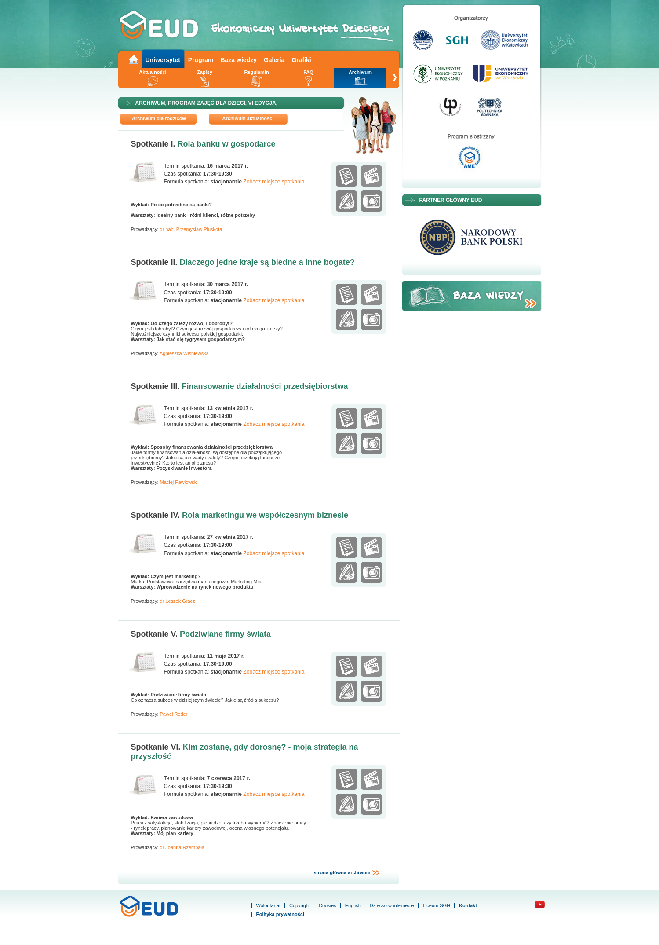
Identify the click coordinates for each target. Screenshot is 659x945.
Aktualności (152, 72)
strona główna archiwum (346, 873)
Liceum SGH (436, 905)
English (353, 905)
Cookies (327, 905)
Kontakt (468, 905)
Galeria (274, 59)
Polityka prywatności (280, 914)
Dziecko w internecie (392, 905)
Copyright (299, 905)
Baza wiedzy (238, 59)
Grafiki (301, 59)
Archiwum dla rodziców (159, 118)
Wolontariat (268, 905)
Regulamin (256, 72)
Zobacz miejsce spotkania (273, 182)
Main (133, 58)
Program (201, 59)
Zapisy (204, 72)
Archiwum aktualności (248, 118)
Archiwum (360, 72)
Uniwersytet (163, 59)
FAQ (308, 72)
